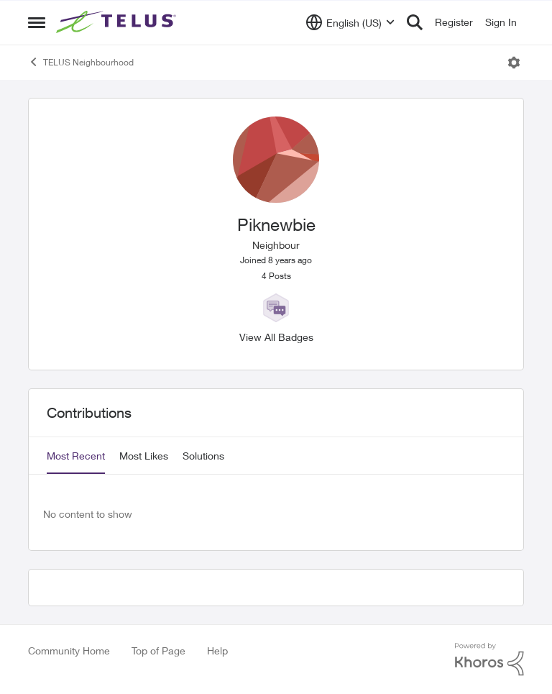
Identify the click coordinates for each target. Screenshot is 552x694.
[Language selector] (350, 22)
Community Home (69, 650)
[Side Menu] (36, 22)
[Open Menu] (514, 62)
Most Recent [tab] (76, 455)
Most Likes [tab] (143, 455)
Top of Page (158, 650)
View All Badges (276, 337)
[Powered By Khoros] (489, 659)
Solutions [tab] (203, 455)
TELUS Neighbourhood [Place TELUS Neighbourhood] (81, 62)
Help (217, 650)
